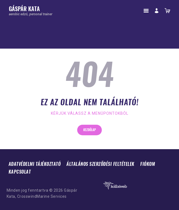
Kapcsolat (20, 172)
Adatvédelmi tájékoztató (35, 164)
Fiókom (147, 164)
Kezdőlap (89, 130)
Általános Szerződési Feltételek (100, 164)
